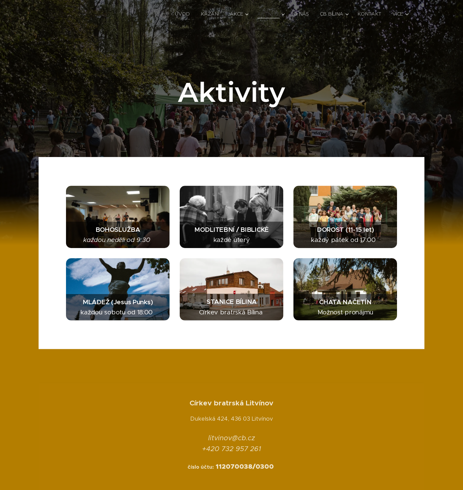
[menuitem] (185, 13)
